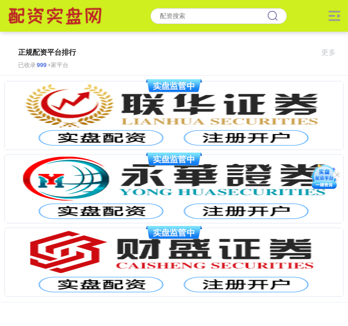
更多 (332, 52)
